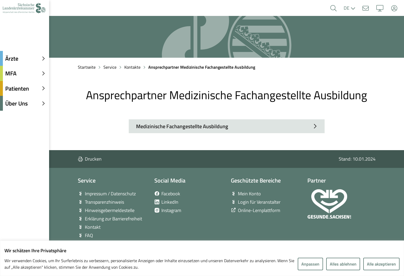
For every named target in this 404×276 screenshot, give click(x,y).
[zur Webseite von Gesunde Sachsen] (329, 204)
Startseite (87, 67)
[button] (333, 8)
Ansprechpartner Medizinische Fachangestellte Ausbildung (201, 67)
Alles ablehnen (343, 264)
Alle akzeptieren (381, 264)
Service (109, 67)
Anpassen (310, 264)
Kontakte (132, 67)
